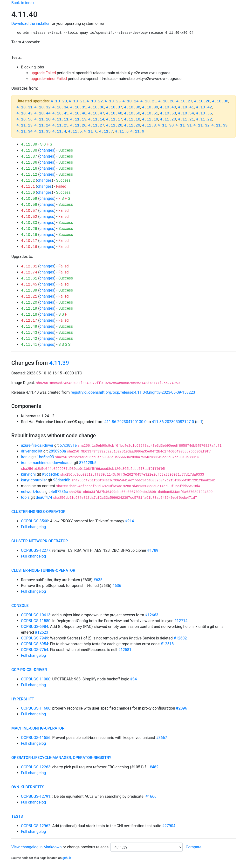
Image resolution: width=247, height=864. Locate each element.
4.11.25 (60, 125)
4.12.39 (29, 290)
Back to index (22, 2)
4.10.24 (130, 101)
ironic (25, 457)
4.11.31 (183, 125)
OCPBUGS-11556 (35, 737)
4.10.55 (204, 113)
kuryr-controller (34, 480)
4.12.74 (29, 272)
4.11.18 (132, 119)
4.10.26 (166, 101)
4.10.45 (60, 113)
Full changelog (33, 527)
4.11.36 (29, 162)
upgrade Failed (43, 73)
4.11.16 (29, 168)
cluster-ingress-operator (38, 511)
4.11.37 (29, 156)
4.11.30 (166, 125)
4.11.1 (28, 187)
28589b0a (57, 451)
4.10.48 (114, 113)
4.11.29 (132, 125)
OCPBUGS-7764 (34, 649)
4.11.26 (78, 125)
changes (47, 150)
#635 (98, 580)
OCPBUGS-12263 (35, 767)
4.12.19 (29, 308)
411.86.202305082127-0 (173, 421)
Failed (61, 186)
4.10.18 (29, 235)
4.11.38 (29, 150)
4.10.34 (60, 107)
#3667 (161, 737)
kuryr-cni (28, 474)
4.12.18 (29, 314)
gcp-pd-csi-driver (29, 669)
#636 (116, 585)
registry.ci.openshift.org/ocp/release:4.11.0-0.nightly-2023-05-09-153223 (133, 392)
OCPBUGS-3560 (34, 521)
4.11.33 (219, 125)
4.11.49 (29, 327)
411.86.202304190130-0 (125, 421)
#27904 (168, 826)
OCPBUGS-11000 (35, 679)
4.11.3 (149, 125)
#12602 (180, 638)
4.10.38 (132, 107)
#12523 (41, 632)
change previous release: (88, 847)
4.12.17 (29, 321)
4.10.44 (42, 113)
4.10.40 (168, 107)
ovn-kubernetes (27, 787)
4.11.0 (28, 193)
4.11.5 (75, 131)
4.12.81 (29, 266)
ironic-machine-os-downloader (47, 462)
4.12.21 (29, 296)
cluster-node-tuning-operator (43, 570)
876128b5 (87, 462)
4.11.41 (29, 345)
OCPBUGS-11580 (35, 620)
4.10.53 (168, 113)
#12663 (151, 615)
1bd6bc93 (45, 457)
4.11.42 (29, 339)
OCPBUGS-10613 (35, 615)
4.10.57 (29, 211)
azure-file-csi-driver (37, 445)
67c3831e (68, 445)
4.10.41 (186, 107)
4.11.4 (59, 131)
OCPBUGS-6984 (34, 626)
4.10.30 (220, 101)
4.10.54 (186, 113)
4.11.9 (137, 131)
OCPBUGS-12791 (35, 796)
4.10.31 (24, 107)
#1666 (151, 796)
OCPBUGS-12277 (35, 550)
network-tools (32, 491)
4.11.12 (29, 175)
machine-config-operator (37, 728)
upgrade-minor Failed (49, 78)
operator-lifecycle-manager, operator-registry (61, 757)
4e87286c (59, 491)
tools (25, 497)
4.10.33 (29, 223)
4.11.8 (122, 131)
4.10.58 (29, 205)
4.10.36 (96, 107)
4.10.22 (95, 101)
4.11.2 (28, 181)
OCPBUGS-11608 (35, 708)
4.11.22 (204, 119)
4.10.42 (204, 107)
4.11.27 (96, 125)
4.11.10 (42, 119)
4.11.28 (114, 125)
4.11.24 (42, 125)
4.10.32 (42, 107)
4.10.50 (132, 113)
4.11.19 (150, 119)
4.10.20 (59, 101)
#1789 (152, 550)
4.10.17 (29, 241)
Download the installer (30, 23)
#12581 (124, 649)
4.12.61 (29, 278)
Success (65, 150)
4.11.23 (24, 125)
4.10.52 (29, 217)
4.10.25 (148, 101)
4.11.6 (90, 131)
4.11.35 (42, 131)
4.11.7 (106, 131)
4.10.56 (24, 119)
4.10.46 (78, 113)
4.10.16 (29, 247)
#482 (154, 767)
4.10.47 (96, 113)
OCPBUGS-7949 (34, 638)
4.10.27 (184, 101)
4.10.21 (77, 101)
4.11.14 (96, 119)
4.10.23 (112, 101)
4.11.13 (78, 119)
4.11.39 (29, 144)
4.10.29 (29, 229)
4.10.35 (78, 107)
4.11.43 (29, 333)
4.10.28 (202, 101)
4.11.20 (168, 119)
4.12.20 (29, 302)
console (19, 605)
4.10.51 (150, 113)
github (66, 858)
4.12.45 (29, 284)
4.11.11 (60, 119)
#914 (129, 521)
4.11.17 (114, 119)
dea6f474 (44, 497)
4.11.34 (24, 131)
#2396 (181, 708)
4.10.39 (150, 107)
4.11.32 (201, 125)
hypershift (22, 699)
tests (17, 816)
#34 (133, 679)
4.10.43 (24, 113)
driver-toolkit (31, 451)
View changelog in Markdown (36, 847)
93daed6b (50, 474)
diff (199, 421)
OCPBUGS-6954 (34, 644)
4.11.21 (186, 119)
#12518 (167, 644)
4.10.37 (114, 107)
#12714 (180, 620)
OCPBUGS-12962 (35, 826)
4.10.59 (29, 199)
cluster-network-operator (39, 541)
